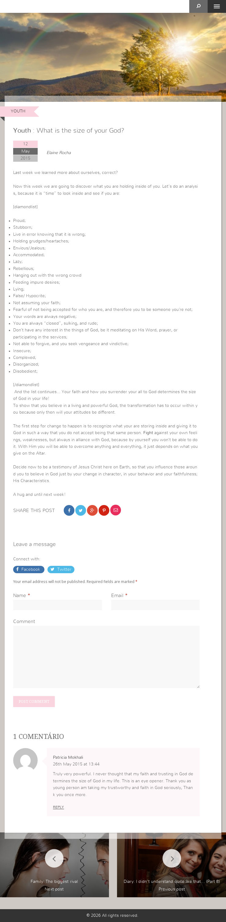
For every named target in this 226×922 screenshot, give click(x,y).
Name (19, 595)
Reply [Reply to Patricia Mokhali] (58, 807)
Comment (24, 621)
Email (117, 595)
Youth (18, 111)
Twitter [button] (63, 569)
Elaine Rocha (59, 153)
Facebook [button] (30, 569)
